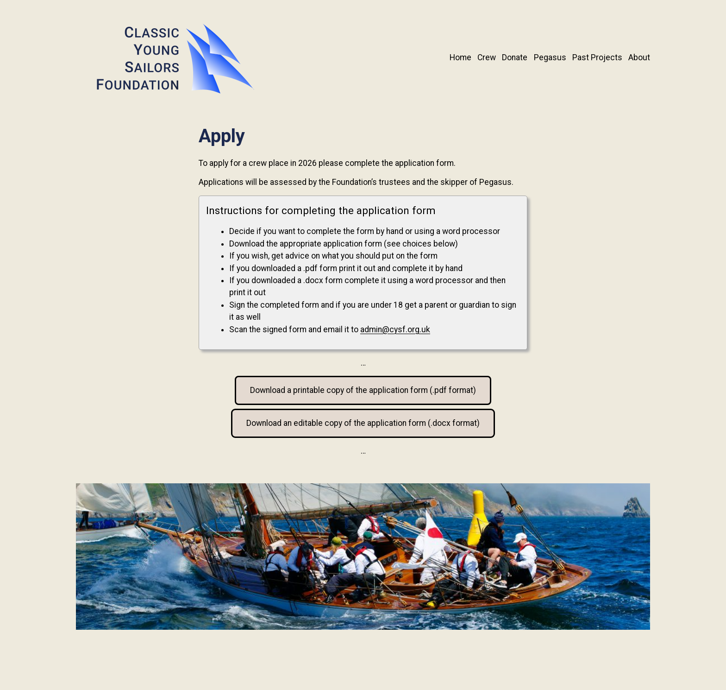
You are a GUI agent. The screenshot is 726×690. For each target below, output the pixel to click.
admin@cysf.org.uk (395, 329)
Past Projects (597, 57)
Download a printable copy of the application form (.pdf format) (363, 390)
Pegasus (550, 57)
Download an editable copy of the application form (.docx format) (363, 423)
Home (460, 57)
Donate (514, 57)
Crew (486, 57)
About (639, 57)
